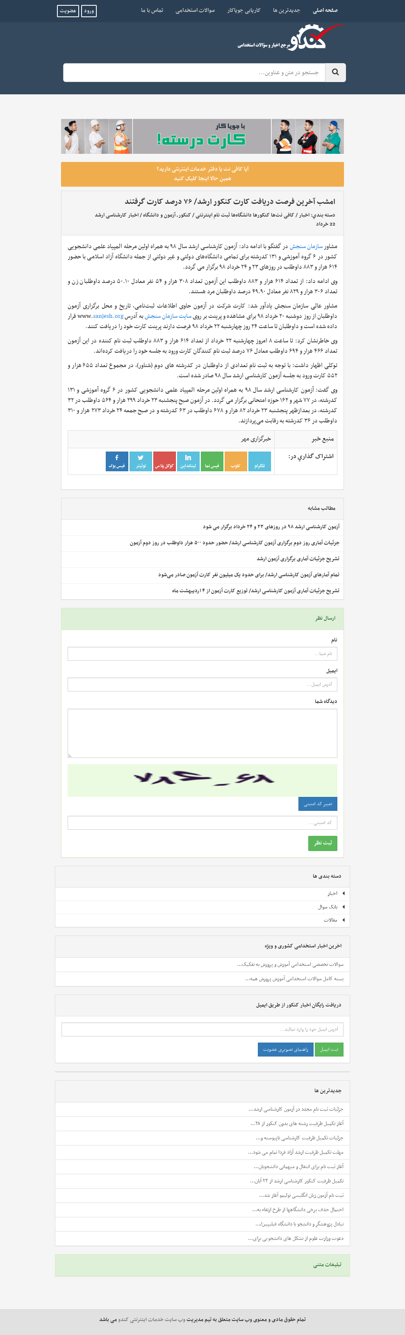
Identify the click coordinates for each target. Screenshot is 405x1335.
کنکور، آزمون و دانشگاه (167, 215)
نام (334, 640)
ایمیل (331, 671)
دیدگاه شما (326, 702)
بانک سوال (332, 907)
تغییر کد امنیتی (318, 804)
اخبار (304, 215)
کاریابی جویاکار (244, 10)
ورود (89, 11)
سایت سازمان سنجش (168, 316)
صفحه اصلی (322, 10)
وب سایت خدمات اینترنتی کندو (151, 1319)
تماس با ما (152, 10)
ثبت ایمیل (329, 1049)
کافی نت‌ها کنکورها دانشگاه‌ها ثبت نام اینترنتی (245, 215)
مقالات (335, 920)
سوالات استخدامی (195, 10)
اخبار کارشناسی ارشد (117, 215)
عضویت (68, 11)
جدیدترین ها (286, 10)
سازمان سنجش (306, 246)
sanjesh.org (108, 316)
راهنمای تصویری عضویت (285, 1049)
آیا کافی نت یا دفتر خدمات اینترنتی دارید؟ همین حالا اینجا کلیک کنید (203, 173)
